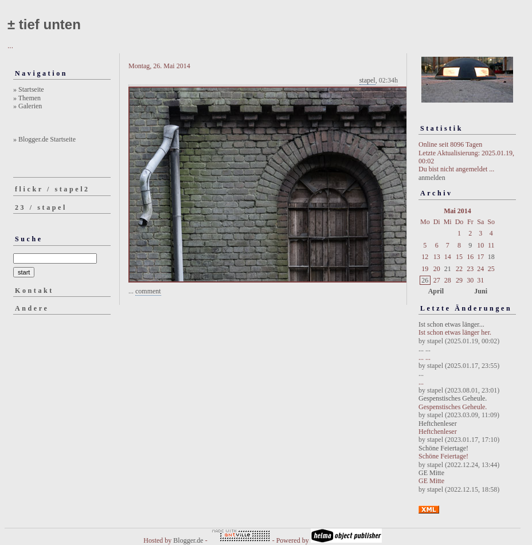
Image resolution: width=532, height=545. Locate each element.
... (421, 374)
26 (424, 280)
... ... (424, 349)
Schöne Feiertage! (443, 448)
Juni (480, 291)
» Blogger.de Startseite (44, 139)
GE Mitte (431, 473)
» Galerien (27, 106)
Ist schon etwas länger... (451, 324)
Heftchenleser (437, 423)
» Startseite (28, 89)
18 (491, 257)
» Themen (27, 98)
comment (148, 291)
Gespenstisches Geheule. (452, 398)
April (436, 291)
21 (447, 269)
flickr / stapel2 (52, 189)
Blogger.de (188, 540)
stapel (367, 80)
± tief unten (44, 24)
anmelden (431, 178)
